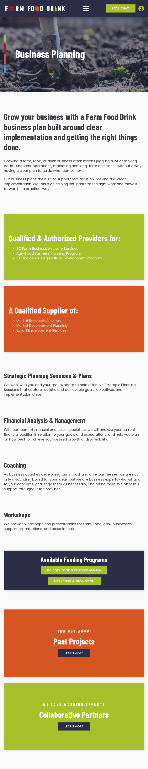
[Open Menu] (86, 8)
